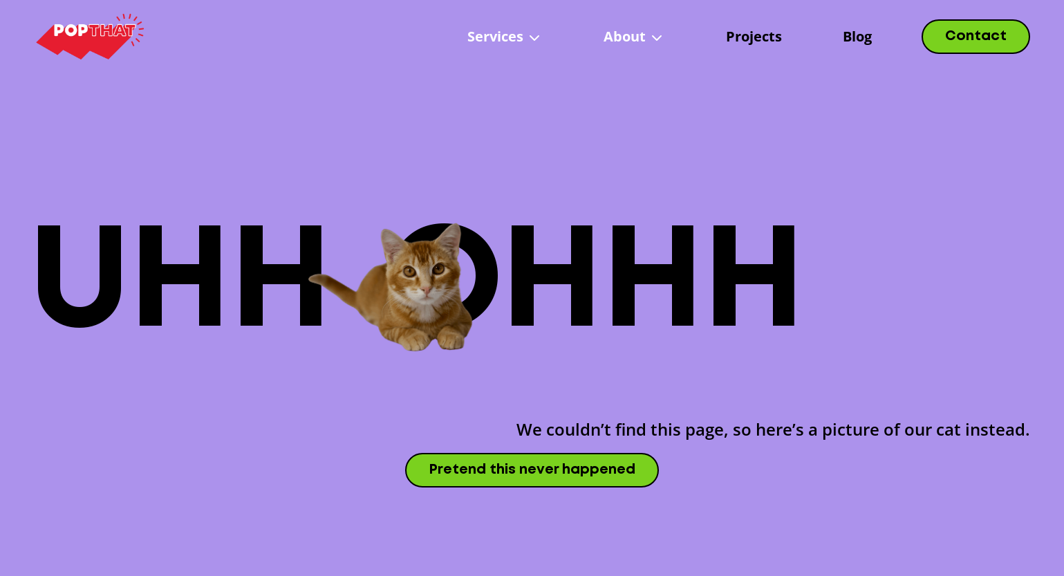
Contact (976, 36)
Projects (754, 36)
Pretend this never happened (532, 469)
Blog (857, 36)
